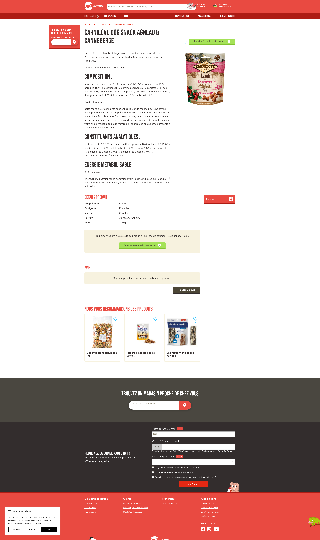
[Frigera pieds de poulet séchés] (142, 338)
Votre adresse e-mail (164, 429)
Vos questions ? (204, 16)
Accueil (87, 24)
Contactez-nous (208, 516)
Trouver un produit (209, 503)
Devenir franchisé (228, 16)
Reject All (32, 529)
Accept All (49, 529)
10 (196, 319)
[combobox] (151, 7)
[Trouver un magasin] (74, 42)
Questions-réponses (210, 512)
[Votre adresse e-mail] (194, 434)
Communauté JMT (182, 16)
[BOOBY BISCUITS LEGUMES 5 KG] (102, 338)
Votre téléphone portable (166, 441)
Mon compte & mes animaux (135, 508)
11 (156, 319)
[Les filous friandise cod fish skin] (182, 338)
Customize (16, 529)
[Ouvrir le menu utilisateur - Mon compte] (227, 6)
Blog (126, 16)
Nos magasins (110, 16)
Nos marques (90, 512)
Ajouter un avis (186, 290)
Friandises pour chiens (123, 24)
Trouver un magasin (209, 508)
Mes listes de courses (132, 512)
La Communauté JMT (132, 503)
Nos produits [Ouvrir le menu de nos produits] (90, 16)
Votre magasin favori (163, 456)
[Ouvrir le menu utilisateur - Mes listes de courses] (208, 6)
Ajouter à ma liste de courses (212, 41)
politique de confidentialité (204, 477)
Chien (108, 24)
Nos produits (98, 24)
